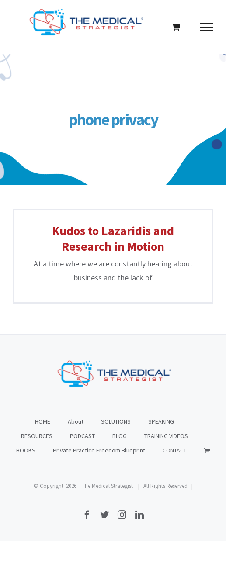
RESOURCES (36, 436)
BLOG (119, 436)
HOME (42, 421)
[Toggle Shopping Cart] (176, 26)
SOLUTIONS (116, 421)
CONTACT (175, 450)
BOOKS (25, 450)
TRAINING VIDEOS (166, 436)
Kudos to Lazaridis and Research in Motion (113, 238)
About (75, 421)
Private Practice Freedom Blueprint (99, 450)
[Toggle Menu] (206, 27)
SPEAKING (161, 421)
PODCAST (82, 436)
